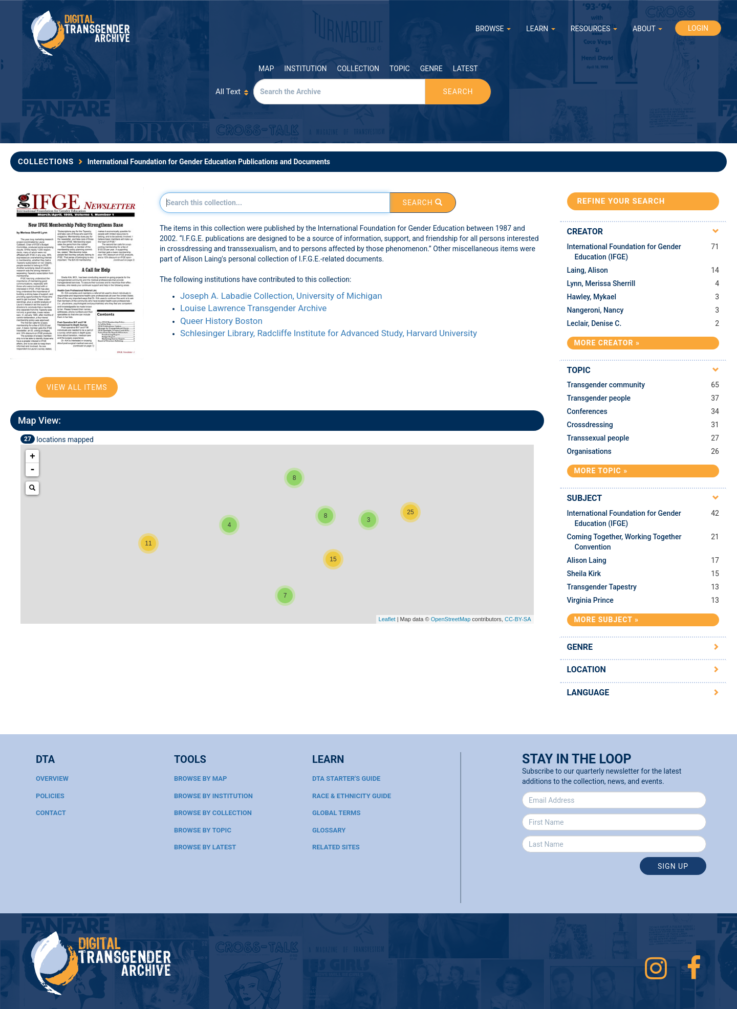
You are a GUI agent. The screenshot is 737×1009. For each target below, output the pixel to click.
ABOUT (647, 29)
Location (586, 669)
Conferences (587, 411)
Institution (305, 68)
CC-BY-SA (518, 619)
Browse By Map (200, 778)
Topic (399, 68)
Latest (465, 68)
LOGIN (698, 28)
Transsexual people (598, 438)
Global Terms (336, 813)
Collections (46, 161)
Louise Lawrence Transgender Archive (253, 308)
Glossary (328, 830)
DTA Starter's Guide (346, 778)
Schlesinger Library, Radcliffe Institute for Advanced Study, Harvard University (328, 333)
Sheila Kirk (584, 573)
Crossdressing (590, 425)
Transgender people (599, 398)
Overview (52, 778)
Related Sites (336, 847)
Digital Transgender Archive (81, 33)
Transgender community (606, 385)
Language (588, 692)
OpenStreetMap (451, 619)
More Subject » (606, 620)
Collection (358, 68)
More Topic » (601, 471)
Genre (431, 68)
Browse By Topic (202, 830)
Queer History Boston (221, 321)
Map (266, 68)
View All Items (77, 387)
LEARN (540, 29)
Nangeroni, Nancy (595, 310)
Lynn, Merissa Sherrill (601, 283)
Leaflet (387, 619)
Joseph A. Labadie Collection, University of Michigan (281, 296)
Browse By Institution (213, 796)
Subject (584, 498)
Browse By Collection (213, 813)
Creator (585, 231)
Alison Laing (586, 560)
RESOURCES (594, 29)
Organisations (589, 451)
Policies (50, 796)
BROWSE (493, 29)
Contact (51, 813)
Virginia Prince (590, 600)
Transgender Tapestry (602, 587)
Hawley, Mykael (591, 297)
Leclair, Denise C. (594, 323)
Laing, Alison (587, 270)
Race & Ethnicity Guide (351, 796)
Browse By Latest (205, 847)
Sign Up (673, 866)
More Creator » (607, 343)
